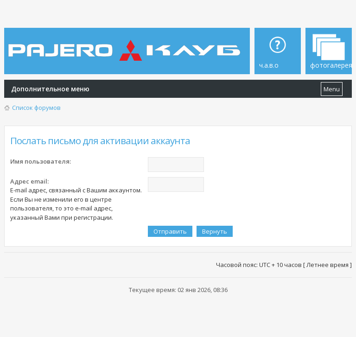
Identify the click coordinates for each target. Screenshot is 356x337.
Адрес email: (29, 181)
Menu (332, 89)
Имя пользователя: (40, 161)
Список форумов (36, 107)
